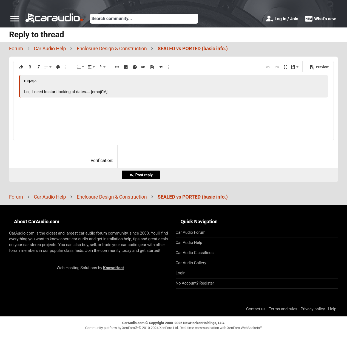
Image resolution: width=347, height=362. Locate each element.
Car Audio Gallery (191, 262)
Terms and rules (283, 309)
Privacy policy (312, 309)
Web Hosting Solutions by (90, 267)
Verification (101, 160)
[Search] (144, 19)
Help (332, 309)
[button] (14, 18)
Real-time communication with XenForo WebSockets (221, 328)
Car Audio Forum (191, 232)
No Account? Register (195, 283)
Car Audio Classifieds (195, 252)
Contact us (255, 309)
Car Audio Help (189, 242)
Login (181, 273)
